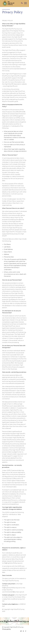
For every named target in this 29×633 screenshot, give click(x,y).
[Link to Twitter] (21, 631)
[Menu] (25, 3)
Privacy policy (6, 629)
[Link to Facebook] (26, 631)
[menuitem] (21, 3)
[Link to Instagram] (23, 631)
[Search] (21, 3)
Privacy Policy (12, 12)
